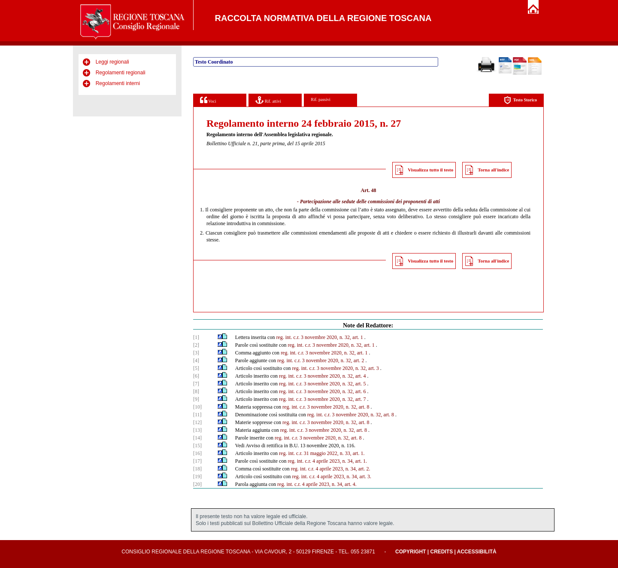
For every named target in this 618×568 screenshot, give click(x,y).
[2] (196, 345)
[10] (197, 407)
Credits (441, 552)
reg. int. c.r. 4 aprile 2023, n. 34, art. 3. (331, 476)
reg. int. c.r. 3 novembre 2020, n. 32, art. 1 (319, 337)
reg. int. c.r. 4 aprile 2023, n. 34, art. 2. (330, 469)
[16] (197, 453)
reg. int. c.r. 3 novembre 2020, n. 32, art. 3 (335, 368)
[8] (196, 391)
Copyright (410, 552)
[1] (196, 337)
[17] (197, 461)
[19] (197, 476)
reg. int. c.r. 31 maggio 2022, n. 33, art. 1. (321, 453)
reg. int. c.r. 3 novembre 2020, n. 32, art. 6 (322, 391)
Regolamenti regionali (120, 73)
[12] (197, 422)
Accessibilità (477, 552)
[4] (196, 360)
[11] (197, 415)
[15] (197, 446)
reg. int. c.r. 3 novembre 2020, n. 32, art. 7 (322, 399)
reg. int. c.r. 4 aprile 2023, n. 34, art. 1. (327, 461)
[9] (196, 399)
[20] (197, 484)
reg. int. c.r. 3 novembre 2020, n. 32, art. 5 (322, 384)
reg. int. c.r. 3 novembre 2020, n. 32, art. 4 (322, 376)
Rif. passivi (320, 99)
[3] (196, 353)
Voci (208, 100)
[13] (197, 430)
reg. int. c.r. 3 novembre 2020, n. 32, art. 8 (325, 407)
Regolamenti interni (118, 83)
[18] (197, 469)
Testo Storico (520, 100)
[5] (196, 368)
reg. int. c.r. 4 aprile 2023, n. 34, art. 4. (317, 484)
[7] (196, 384)
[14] (197, 438)
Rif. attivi (268, 100)
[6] (196, 376)
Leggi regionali (112, 62)
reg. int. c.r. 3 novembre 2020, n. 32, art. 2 (320, 360)
